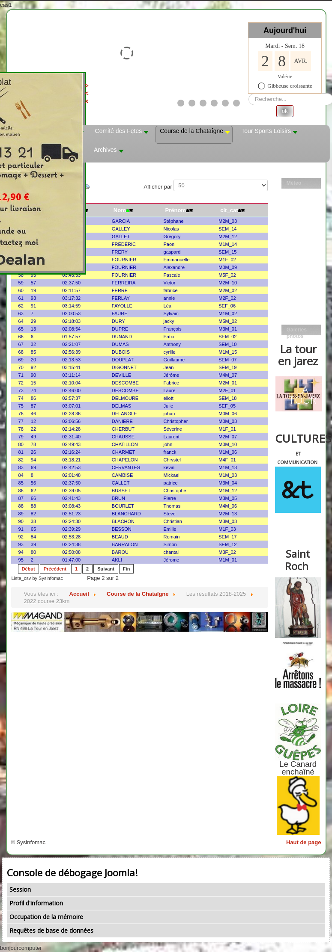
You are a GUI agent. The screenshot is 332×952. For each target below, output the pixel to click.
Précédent (55, 568)
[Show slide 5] (225, 103)
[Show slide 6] (236, 103)
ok (285, 111)
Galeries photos (297, 331)
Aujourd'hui (284, 30)
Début (28, 568)
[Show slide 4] (214, 103)
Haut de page (303, 842)
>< (209, 89)
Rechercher (248, 93)
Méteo (294, 183)
